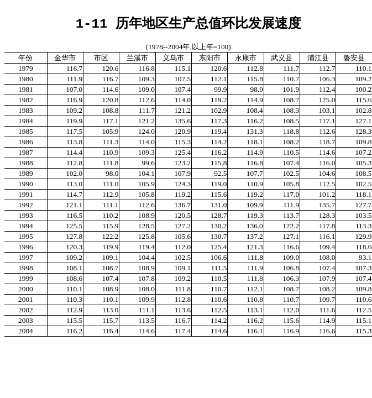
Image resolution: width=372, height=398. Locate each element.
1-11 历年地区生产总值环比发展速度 (188, 23)
